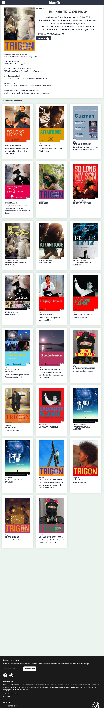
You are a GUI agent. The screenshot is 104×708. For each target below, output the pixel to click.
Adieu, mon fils (13, 146)
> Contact (6, 697)
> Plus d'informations (10, 694)
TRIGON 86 (44, 203)
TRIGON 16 (10, 427)
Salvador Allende (82, 315)
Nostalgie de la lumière (13, 370)
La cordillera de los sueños (84, 263)
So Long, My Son (82, 203)
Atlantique (45, 146)
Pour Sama (11, 203)
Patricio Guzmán (82, 144)
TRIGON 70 (78, 480)
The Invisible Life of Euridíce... (15, 263)
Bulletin (40, 9)
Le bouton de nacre (49, 369)
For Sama (10, 314)
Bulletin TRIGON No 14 (50, 480)
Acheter (43, 38)
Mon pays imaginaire (84, 368)
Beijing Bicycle (47, 315)
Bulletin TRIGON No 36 (51, 537)
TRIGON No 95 (12, 537)
